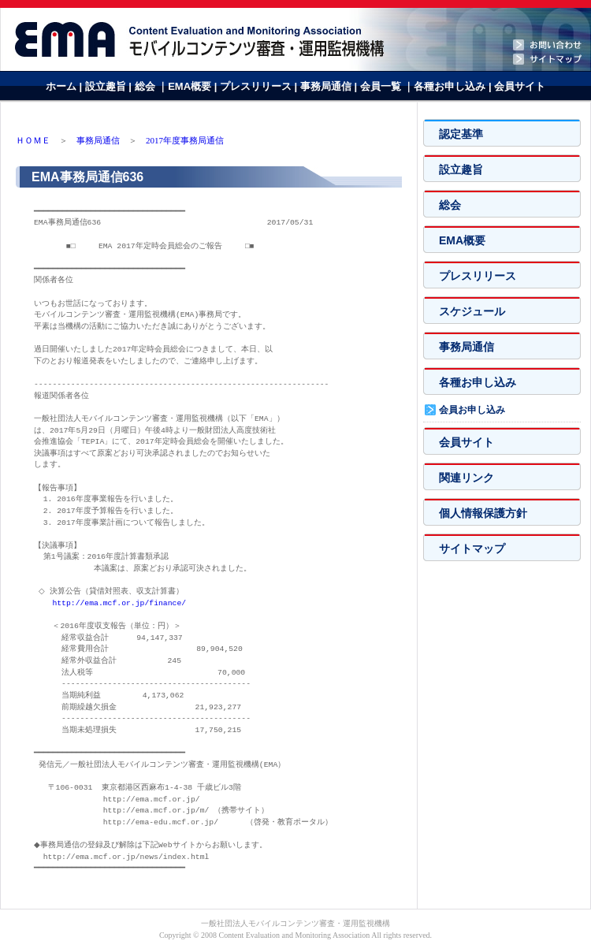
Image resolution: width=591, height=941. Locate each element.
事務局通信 (327, 86)
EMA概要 (191, 86)
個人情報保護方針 (483, 513)
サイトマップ (472, 548)
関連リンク (466, 477)
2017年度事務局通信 (185, 140)
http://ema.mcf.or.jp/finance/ (119, 603)
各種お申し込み (451, 86)
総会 (145, 86)
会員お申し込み (472, 409)
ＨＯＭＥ (33, 140)
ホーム (61, 86)
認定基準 (461, 134)
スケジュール (472, 311)
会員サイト (519, 86)
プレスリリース (257, 86)
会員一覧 (382, 86)
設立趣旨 (107, 86)
